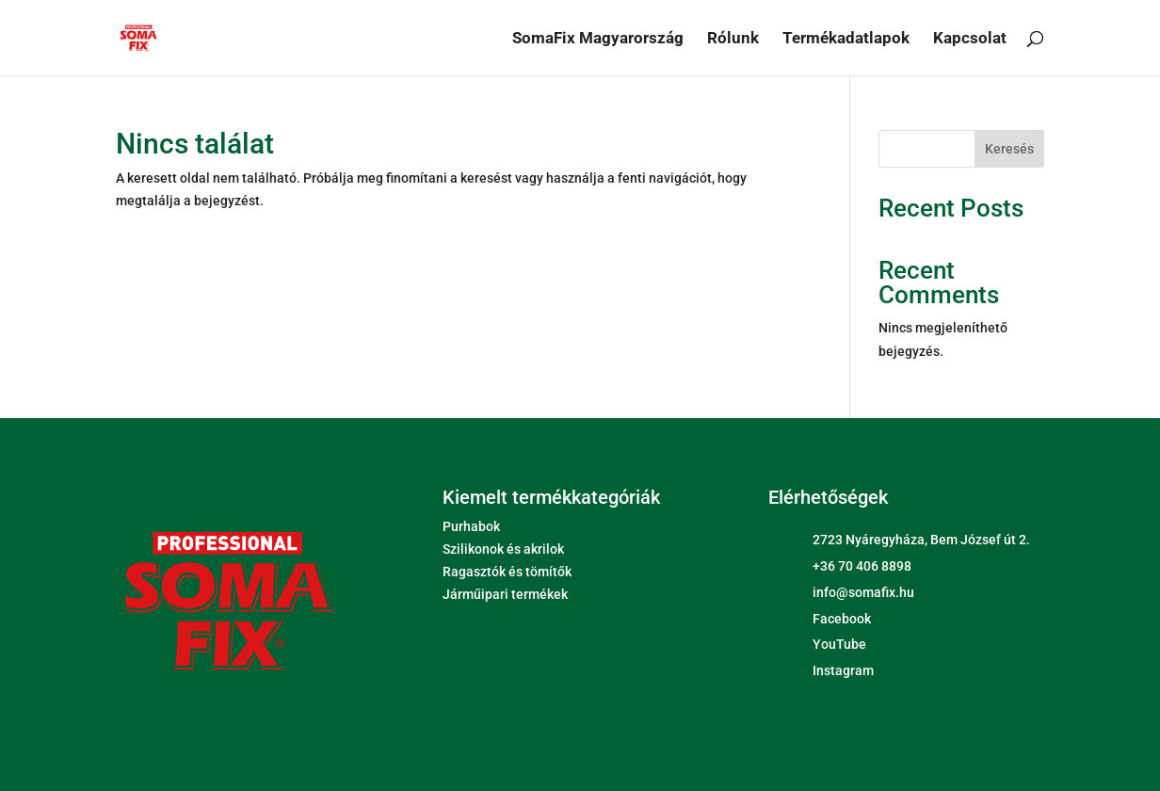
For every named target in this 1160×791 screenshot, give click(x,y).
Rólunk (733, 39)
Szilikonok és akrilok (503, 549)
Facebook (842, 618)
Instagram (843, 670)
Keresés (1009, 148)
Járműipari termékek (505, 594)
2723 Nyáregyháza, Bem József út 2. (921, 539)
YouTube (839, 644)
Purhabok (471, 526)
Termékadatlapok (846, 39)
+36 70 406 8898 (862, 565)
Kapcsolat (970, 39)
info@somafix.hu (863, 592)
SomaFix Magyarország (598, 39)
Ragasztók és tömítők (507, 571)
